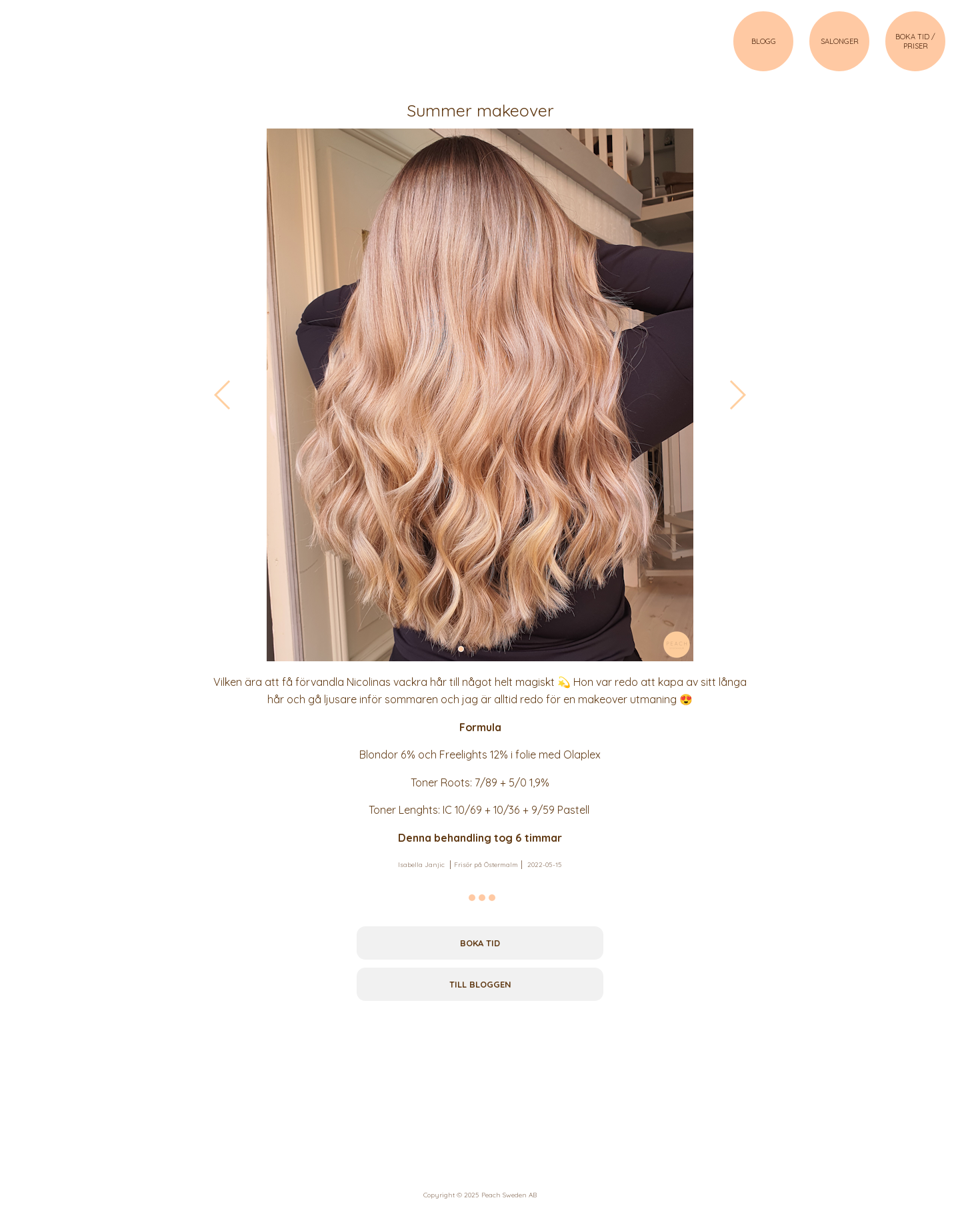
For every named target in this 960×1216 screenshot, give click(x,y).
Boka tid (480, 943)
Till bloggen (480, 984)
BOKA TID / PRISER (915, 41)
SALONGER (840, 41)
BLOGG (763, 41)
